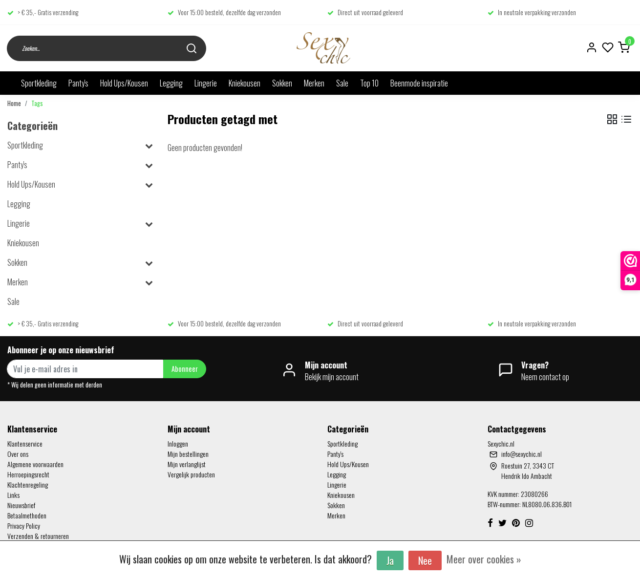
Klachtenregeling (27, 484)
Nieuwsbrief (21, 505)
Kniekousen (244, 83)
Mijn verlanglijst (187, 464)
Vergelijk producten (191, 474)
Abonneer (184, 369)
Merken (314, 83)
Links (13, 495)
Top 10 (369, 83)
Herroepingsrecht (28, 474)
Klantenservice (25, 443)
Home (14, 103)
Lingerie (205, 83)
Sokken (282, 83)
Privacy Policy (23, 525)
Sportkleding (39, 83)
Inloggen (178, 443)
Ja (390, 560)
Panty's (78, 83)
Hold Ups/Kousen (124, 83)
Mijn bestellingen (188, 454)
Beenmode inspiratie (419, 83)
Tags (37, 103)
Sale (342, 83)
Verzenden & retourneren (38, 536)
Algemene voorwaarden (35, 464)
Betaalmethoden (26, 515)
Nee (425, 560)
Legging (171, 83)
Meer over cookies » (484, 559)
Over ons (17, 454)
